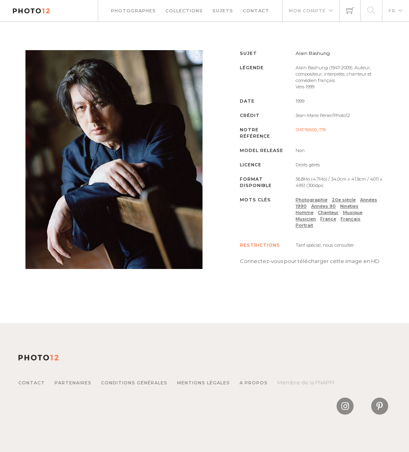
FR (392, 11)
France (328, 219)
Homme (305, 212)
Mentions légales (203, 383)
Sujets (222, 11)
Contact (256, 11)
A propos (254, 383)
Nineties (349, 206)
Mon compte (307, 11)
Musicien (306, 219)
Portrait (304, 225)
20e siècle (344, 200)
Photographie (311, 200)
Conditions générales (134, 383)
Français (350, 219)
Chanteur (328, 212)
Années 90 (323, 206)
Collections (184, 11)
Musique (352, 212)
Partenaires (73, 383)
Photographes (133, 11)
